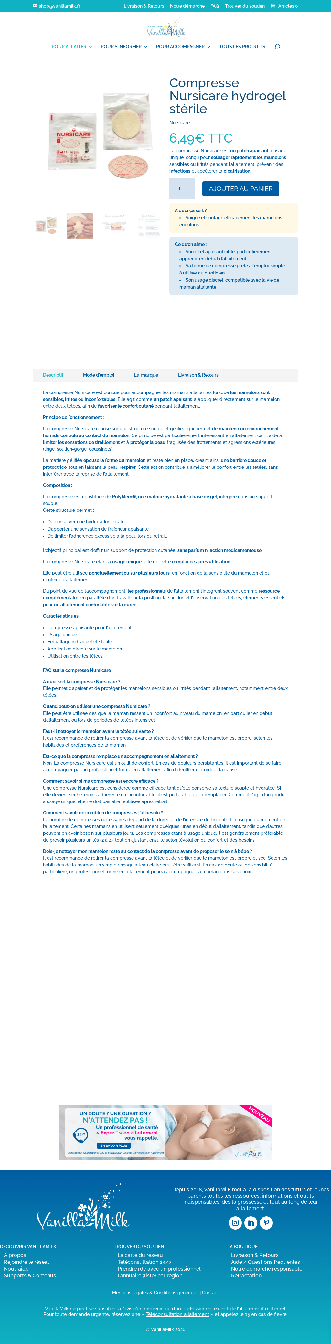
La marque (146, 375)
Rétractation (246, 1276)
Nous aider (17, 1269)
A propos (15, 1255)
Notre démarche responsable (266, 1269)
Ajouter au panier (241, 189)
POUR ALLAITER (69, 46)
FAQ (214, 6)
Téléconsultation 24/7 (145, 1262)
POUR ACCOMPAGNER (180, 46)
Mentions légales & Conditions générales (155, 1292)
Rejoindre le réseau (27, 1262)
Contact (210, 1292)
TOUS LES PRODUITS (242, 46)
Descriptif (53, 375)
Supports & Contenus (30, 1276)
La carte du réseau (140, 1255)
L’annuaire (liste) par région (150, 1276)
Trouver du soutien (245, 6)
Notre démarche (187, 6)
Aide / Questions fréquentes (265, 1262)
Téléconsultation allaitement (177, 1314)
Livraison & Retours (144, 6)
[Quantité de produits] (181, 188)
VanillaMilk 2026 (168, 1329)
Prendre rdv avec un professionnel (159, 1269)
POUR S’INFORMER (121, 46)
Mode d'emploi (98, 375)
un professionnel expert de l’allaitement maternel (230, 1309)
